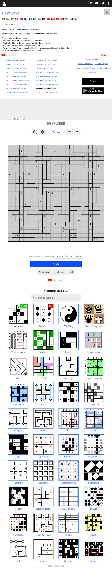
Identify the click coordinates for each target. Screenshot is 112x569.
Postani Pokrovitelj (93, 59)
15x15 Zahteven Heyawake (46, 80)
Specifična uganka (101, 64)
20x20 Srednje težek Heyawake (47, 84)
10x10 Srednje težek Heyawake (47, 72)
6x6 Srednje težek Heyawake (47, 60)
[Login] (4, 3)
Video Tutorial (11, 55)
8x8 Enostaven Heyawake (45, 64)
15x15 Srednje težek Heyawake (17, 80)
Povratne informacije (85, 64)
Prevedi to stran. (8, 24)
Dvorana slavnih (96, 68)
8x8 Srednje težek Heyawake (16, 68)
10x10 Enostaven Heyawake (16, 72)
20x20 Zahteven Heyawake (16, 88)
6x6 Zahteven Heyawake (15, 64)
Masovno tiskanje (82, 68)
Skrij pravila (105, 55)
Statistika (106, 68)
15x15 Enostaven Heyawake (46, 76)
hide (66, 291)
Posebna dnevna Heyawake (47, 88)
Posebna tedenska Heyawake (16, 92)
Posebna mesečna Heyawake (46, 92)
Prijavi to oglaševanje (23, 119)
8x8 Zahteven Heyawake (45, 68)
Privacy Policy (93, 72)
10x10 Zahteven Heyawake (16, 76)
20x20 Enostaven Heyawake (16, 84)
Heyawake (10, 13)
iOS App (93, 81)
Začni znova (44, 272)
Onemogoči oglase (7, 119)
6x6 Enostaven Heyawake (15, 60)
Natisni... (59, 272)
